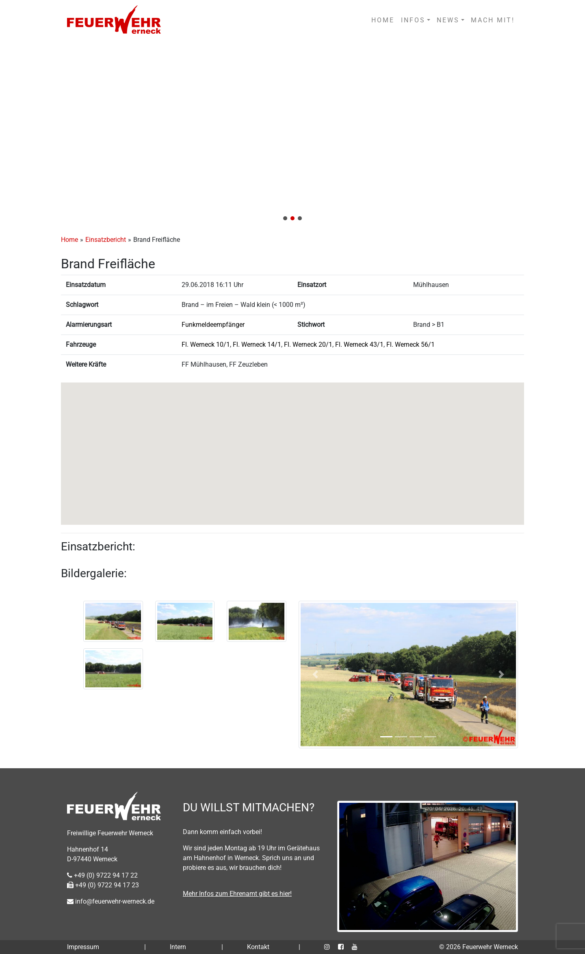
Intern (178, 947)
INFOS (413, 20)
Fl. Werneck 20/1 (308, 344)
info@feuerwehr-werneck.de (110, 901)
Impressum (83, 947)
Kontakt (258, 947)
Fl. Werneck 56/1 (410, 344)
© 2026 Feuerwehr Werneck (478, 947)
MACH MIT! (493, 20)
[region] (292, 133)
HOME (382, 20)
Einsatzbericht (105, 239)
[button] (292, 133)
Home (69, 239)
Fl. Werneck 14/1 (257, 344)
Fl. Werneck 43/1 (359, 344)
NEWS (448, 20)
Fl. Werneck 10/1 (206, 344)
